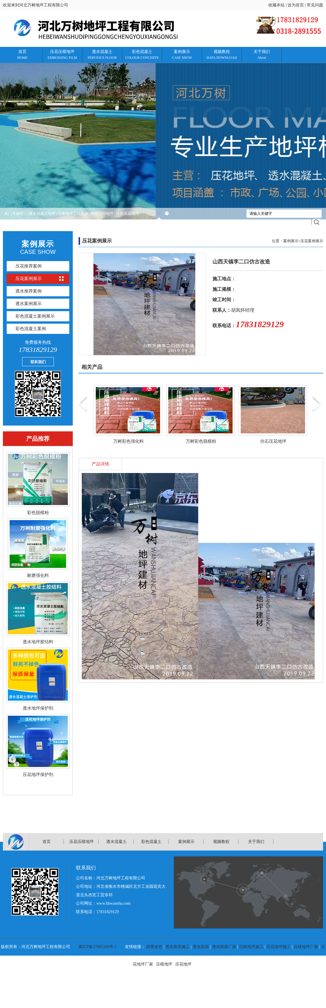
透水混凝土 (102, 54)
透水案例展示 (28, 303)
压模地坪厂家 (306, 947)
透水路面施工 (177, 947)
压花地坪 (183, 964)
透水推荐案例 (28, 291)
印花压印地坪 (102, 213)
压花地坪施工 (278, 947)
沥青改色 (154, 947)
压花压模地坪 (62, 54)
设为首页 (296, 5)
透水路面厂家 (224, 947)
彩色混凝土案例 (30, 328)
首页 (22, 54)
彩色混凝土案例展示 (35, 316)
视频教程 (222, 54)
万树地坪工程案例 (73, 213)
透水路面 (201, 947)
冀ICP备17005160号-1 (97, 947)
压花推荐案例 (28, 266)
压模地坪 (164, 964)
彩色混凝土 (142, 54)
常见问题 (315, 5)
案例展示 (182, 54)
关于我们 (262, 54)
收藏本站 (276, 5)
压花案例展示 (28, 278)
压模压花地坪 (127, 213)
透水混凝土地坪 (42, 213)
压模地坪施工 (251, 947)
